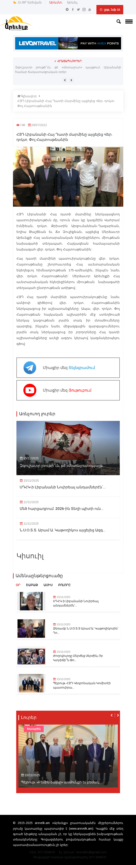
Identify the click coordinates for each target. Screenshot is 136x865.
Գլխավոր (27, 96)
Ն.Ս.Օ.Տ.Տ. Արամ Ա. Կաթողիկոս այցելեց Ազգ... (62, 530)
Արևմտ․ (56, 2)
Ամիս (48, 585)
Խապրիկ (33, 728)
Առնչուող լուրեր (37, 414)
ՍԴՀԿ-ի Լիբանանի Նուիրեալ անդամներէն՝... (63, 487)
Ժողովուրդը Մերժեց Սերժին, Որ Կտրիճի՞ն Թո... (78, 658)
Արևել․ (72, 2)
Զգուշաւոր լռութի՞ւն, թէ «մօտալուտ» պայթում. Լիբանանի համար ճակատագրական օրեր (68, 70)
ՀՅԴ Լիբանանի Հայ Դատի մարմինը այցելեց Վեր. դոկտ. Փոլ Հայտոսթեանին (66, 103)
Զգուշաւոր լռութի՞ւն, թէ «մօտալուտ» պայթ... (62, 465)
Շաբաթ (32, 585)
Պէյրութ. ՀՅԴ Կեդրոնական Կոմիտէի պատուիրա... (82, 685)
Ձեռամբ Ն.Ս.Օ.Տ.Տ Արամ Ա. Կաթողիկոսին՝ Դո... (85, 630)
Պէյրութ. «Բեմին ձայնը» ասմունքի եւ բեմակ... (61, 782)
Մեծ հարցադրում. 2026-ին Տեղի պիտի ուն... (61, 508)
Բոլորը (64, 585)
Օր (18, 585)
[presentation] (64, 80)
